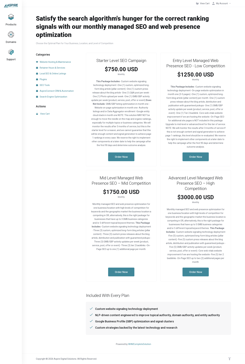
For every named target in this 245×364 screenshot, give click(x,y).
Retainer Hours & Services (50, 68)
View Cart (43, 114)
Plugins (41, 79)
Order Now (121, 156)
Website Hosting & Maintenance (53, 62)
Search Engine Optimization (51, 96)
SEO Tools (43, 85)
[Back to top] (229, 358)
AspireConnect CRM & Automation (55, 91)
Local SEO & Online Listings (51, 73)
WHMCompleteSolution (139, 344)
